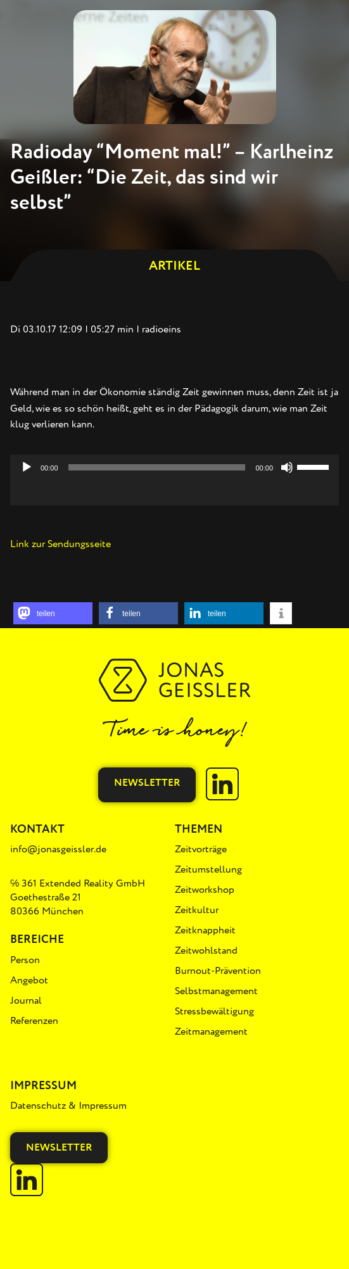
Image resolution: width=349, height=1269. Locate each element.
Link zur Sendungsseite (60, 544)
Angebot (29, 980)
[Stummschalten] (287, 467)
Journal (26, 1000)
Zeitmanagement (211, 1031)
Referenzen (34, 1020)
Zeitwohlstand (206, 950)
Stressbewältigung (214, 1011)
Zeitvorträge (201, 849)
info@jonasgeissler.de (58, 849)
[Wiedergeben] (26, 467)
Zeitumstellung (208, 869)
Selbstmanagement (216, 991)
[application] (174, 492)
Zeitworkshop (204, 889)
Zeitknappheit (205, 930)
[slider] (157, 467)
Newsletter (147, 782)
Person (25, 960)
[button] (52, 613)
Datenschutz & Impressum (68, 1105)
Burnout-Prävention (218, 970)
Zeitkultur (197, 910)
